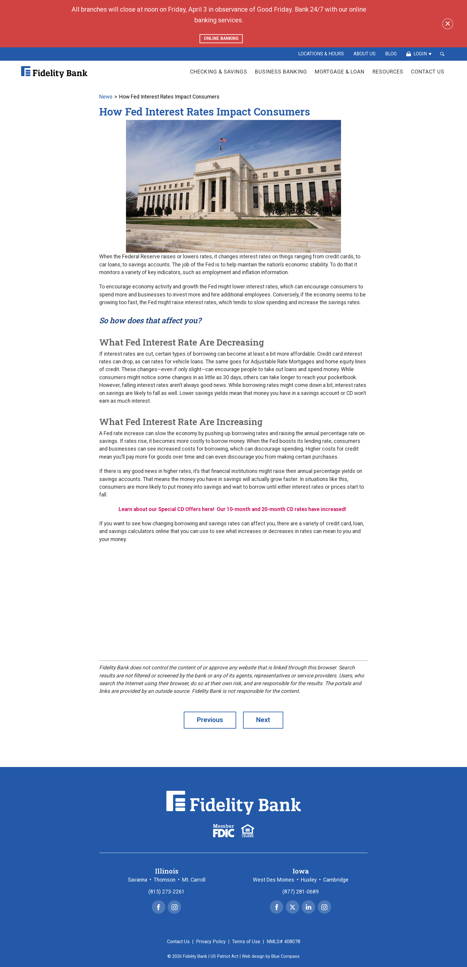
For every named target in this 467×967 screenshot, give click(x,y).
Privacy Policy (211, 941)
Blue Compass (285, 956)
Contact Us (178, 941)
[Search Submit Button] (442, 54)
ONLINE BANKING (221, 38)
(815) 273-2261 (166, 892)
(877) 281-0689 (300, 892)
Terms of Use (246, 941)
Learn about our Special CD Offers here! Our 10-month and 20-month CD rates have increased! (233, 509)
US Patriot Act (224, 956)
